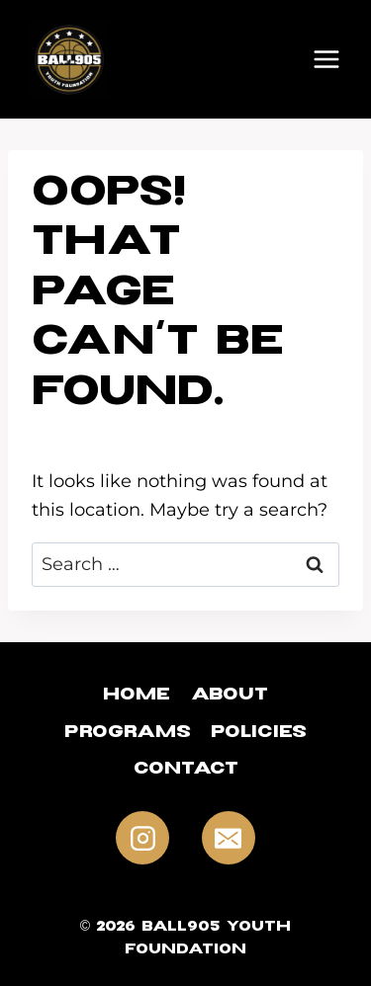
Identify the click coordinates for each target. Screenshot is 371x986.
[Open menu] (326, 59)
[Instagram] (142, 837)
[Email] (228, 837)
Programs (127, 734)
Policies (259, 734)
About (229, 697)
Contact (186, 771)
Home (136, 697)
